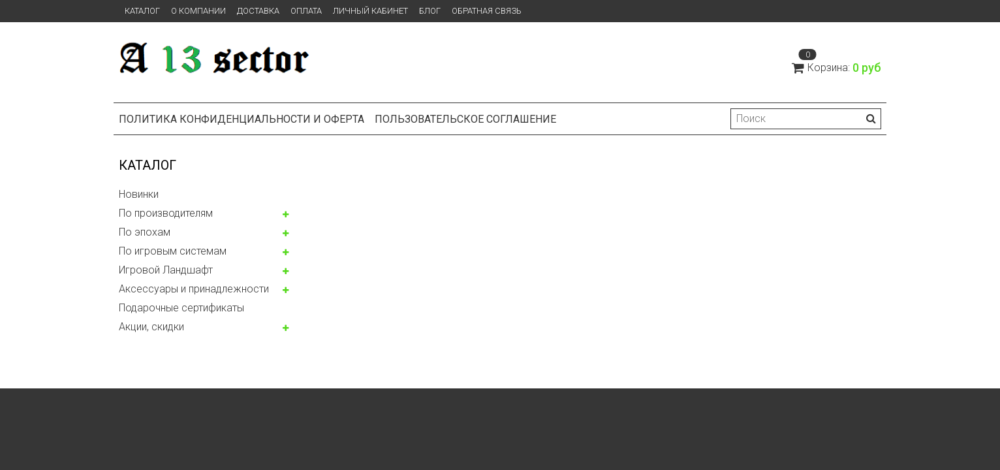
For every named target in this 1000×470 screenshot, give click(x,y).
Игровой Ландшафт (166, 270)
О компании (198, 11)
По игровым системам (173, 251)
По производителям (166, 213)
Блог (430, 11)
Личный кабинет (370, 11)
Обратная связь (487, 11)
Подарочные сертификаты (181, 308)
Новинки (139, 194)
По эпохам (144, 232)
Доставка (258, 11)
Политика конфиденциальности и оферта (241, 119)
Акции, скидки (151, 327)
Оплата (306, 11)
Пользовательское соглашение (465, 119)
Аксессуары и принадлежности (194, 289)
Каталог (142, 11)
